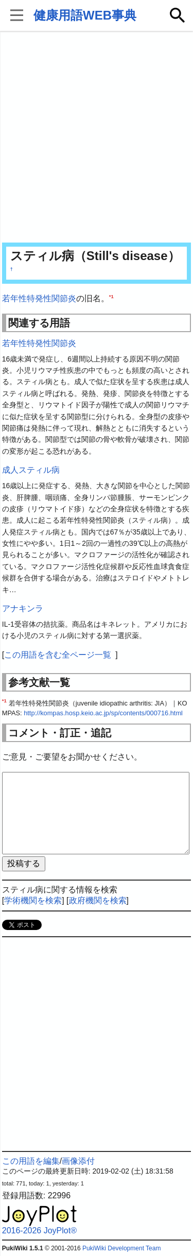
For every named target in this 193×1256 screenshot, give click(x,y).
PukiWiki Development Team (121, 1248)
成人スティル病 (31, 470)
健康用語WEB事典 (84, 15)
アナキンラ (22, 608)
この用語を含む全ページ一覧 (57, 654)
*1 (111, 296)
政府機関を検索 (98, 900)
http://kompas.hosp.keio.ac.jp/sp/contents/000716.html (103, 713)
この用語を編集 (31, 1161)
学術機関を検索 (33, 900)
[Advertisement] (96, 137)
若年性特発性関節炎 (39, 298)
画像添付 (78, 1161)
